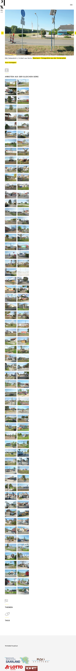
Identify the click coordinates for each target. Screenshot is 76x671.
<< (2, 33)
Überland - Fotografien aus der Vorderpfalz (49, 58)
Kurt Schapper (10, 62)
